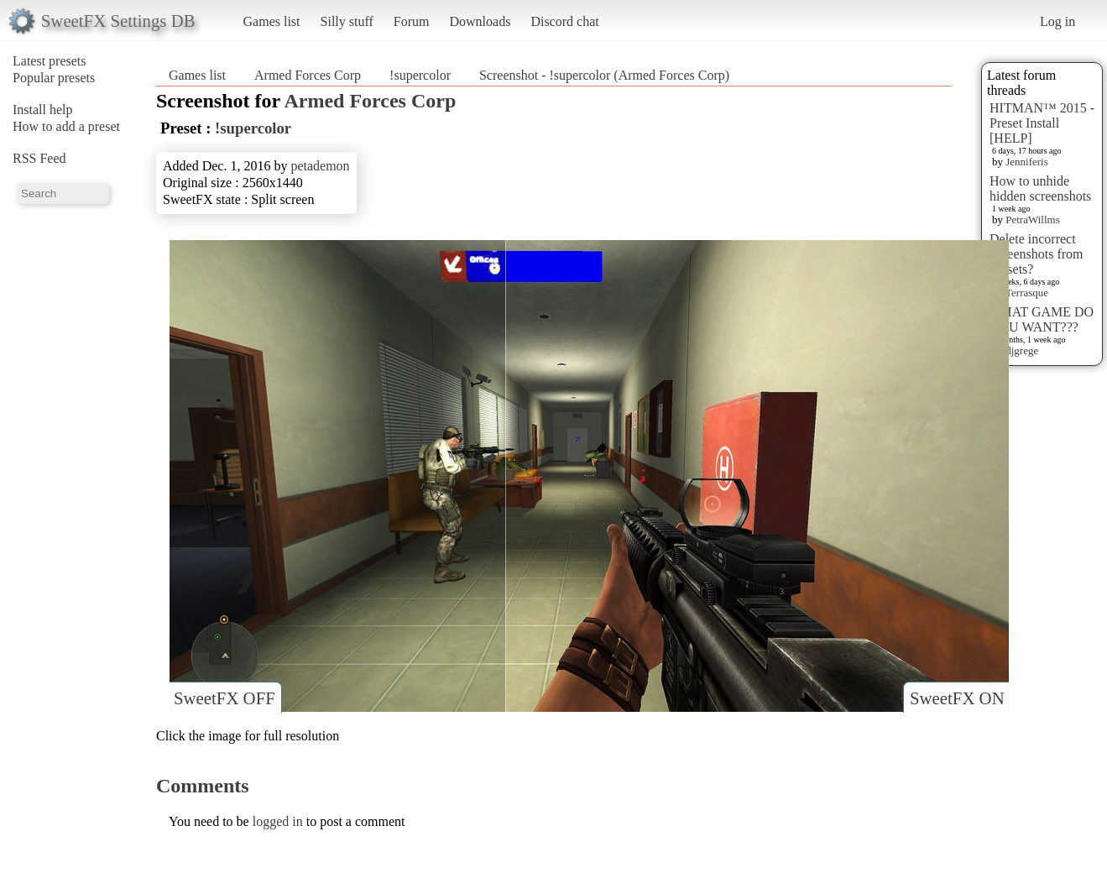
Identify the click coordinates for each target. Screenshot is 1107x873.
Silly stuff (347, 21)
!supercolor (420, 75)
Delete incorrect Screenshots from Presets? (1037, 254)
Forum (412, 21)
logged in (278, 821)
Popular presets (54, 78)
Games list (271, 21)
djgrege (1021, 350)
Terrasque (1026, 292)
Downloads (479, 21)
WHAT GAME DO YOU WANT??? (1042, 319)
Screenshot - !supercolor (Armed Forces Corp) (604, 75)
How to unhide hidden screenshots (1040, 188)
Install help (43, 109)
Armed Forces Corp (307, 75)
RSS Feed (39, 158)
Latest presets (49, 61)
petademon (319, 166)
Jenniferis (1026, 161)
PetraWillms (1032, 219)
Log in (1057, 21)
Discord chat (564, 21)
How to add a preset (66, 126)
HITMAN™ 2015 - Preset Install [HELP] (1042, 123)
